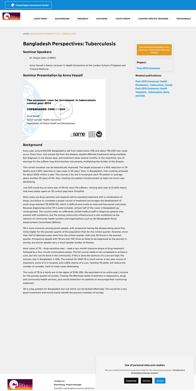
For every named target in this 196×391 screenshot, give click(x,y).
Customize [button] (131, 380)
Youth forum (124, 18)
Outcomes (103, 18)
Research (84, 18)
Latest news (42, 18)
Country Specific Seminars (154, 18)
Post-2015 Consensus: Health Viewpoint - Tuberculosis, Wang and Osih (152, 92)
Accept (160, 380)
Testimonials (183, 18)
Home (26, 33)
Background (63, 18)
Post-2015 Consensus (148, 68)
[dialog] (145, 372)
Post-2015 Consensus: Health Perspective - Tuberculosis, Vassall (154, 83)
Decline (146, 380)
